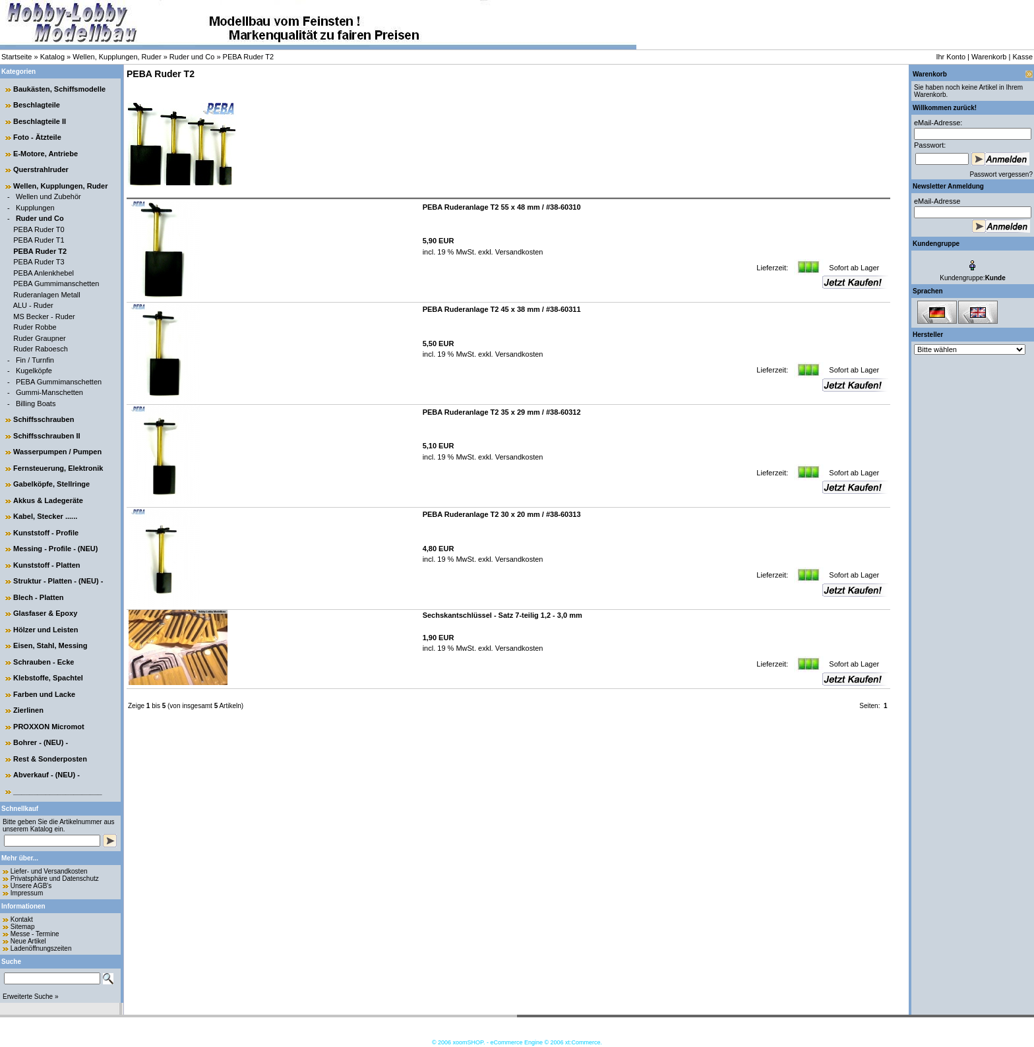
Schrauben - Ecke (43, 662)
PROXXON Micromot (48, 727)
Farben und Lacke (44, 694)
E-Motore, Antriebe (45, 154)
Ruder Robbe (34, 327)
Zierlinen (28, 710)
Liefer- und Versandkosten (49, 871)
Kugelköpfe (34, 370)
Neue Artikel (28, 941)
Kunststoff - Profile (45, 533)
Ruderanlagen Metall (46, 295)
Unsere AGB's (31, 885)
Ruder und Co (192, 57)
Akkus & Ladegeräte (48, 500)
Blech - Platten (38, 597)
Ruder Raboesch (40, 349)
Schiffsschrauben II (46, 436)
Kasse (1022, 57)
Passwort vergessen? (1001, 174)
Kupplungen (35, 208)
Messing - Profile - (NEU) (55, 549)
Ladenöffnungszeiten (41, 948)
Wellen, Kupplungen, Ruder (117, 57)
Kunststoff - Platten (46, 565)
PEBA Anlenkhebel (43, 273)
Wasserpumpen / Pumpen (57, 452)
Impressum (27, 893)
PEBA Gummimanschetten (56, 283)
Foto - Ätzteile (37, 137)
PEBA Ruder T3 (38, 262)
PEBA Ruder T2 (248, 57)
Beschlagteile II (39, 121)
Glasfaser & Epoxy (45, 613)
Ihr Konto (950, 57)
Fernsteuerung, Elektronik (58, 468)
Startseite (16, 57)
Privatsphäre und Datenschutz (55, 878)
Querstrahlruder (41, 169)
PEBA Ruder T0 (38, 229)
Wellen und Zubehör (48, 196)
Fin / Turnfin (35, 360)
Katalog (52, 57)
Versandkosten (518, 252)
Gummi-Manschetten (49, 392)
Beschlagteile (36, 105)
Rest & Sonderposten (50, 759)
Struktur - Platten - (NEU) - (58, 581)
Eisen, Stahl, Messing (50, 645)
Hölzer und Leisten (45, 630)
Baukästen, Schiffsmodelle (59, 89)
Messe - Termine (35, 934)
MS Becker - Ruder (44, 316)
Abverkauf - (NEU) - (46, 775)
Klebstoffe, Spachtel (48, 678)
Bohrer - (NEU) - (40, 742)
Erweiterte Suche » (31, 996)
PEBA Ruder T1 (38, 240)
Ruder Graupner (39, 338)
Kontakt (22, 919)
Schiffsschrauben (43, 419)
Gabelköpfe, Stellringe (51, 484)
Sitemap (23, 926)
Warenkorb (988, 57)
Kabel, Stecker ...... (45, 516)
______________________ (57, 791)
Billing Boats (36, 403)
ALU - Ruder (33, 305)
